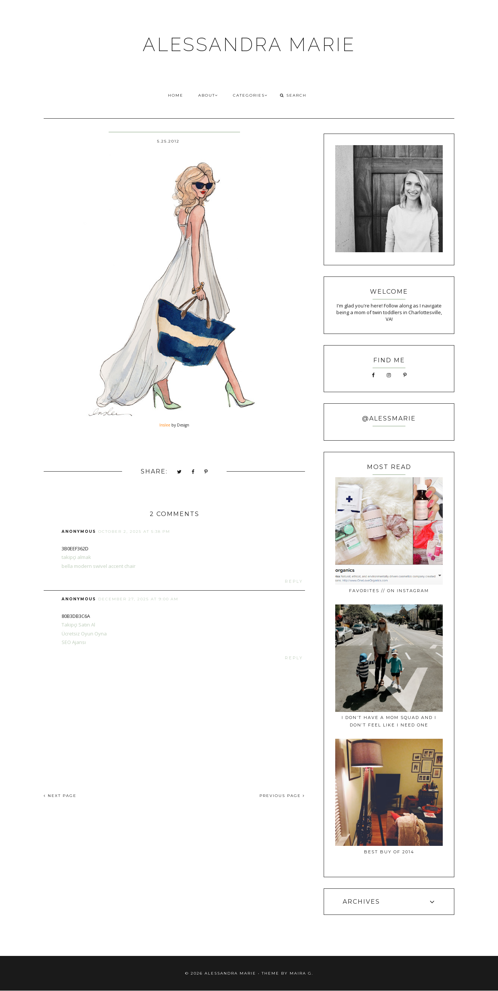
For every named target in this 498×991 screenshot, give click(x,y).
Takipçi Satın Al (78, 624)
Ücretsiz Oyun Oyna (84, 633)
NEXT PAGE (60, 795)
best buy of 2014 (389, 851)
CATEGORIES (250, 95)
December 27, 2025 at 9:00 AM (138, 599)
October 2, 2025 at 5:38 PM (134, 531)
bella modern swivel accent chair (99, 566)
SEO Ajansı (74, 642)
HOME (175, 95)
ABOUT (208, 95)
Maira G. (301, 973)
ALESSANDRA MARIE (249, 45)
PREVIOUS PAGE (282, 795)
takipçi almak (76, 557)
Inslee (164, 425)
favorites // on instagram (389, 590)
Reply (294, 581)
